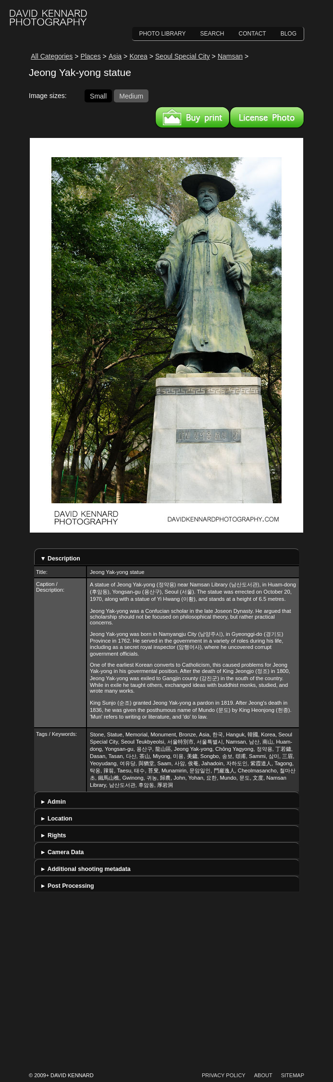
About (263, 1075)
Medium (131, 95)
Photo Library (162, 33)
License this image (267, 117)
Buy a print (192, 117)
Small (98, 95)
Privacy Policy (224, 1075)
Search (212, 33)
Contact (252, 33)
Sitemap (292, 1075)
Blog (288, 33)
